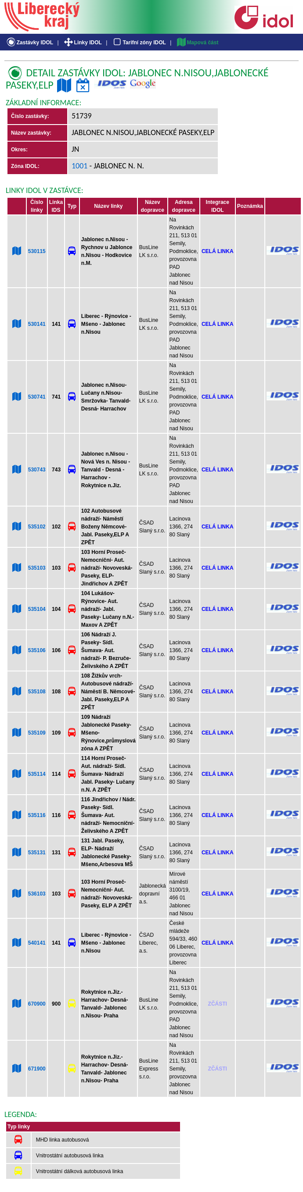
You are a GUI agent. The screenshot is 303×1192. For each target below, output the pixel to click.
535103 (37, 568)
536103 (37, 894)
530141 (37, 324)
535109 (37, 733)
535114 (37, 774)
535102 (37, 527)
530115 (37, 251)
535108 (37, 692)
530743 (37, 470)
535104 (37, 609)
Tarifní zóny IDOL (139, 42)
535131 (37, 852)
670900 (37, 1004)
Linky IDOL (82, 42)
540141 (37, 943)
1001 (80, 166)
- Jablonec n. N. (116, 166)
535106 (37, 650)
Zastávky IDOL (29, 42)
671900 (37, 1069)
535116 (37, 815)
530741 (37, 397)
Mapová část (197, 42)
